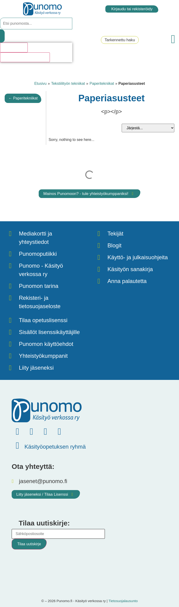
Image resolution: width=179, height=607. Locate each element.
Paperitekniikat (102, 83)
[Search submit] (2, 36)
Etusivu (40, 83)
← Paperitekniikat (23, 98)
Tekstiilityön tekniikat (68, 83)
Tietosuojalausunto (123, 601)
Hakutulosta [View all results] (14, 47)
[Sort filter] (148, 128)
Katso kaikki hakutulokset (25, 57)
